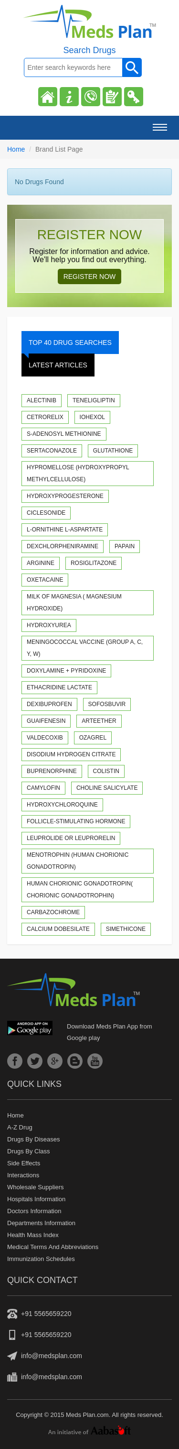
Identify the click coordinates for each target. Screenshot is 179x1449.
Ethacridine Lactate (59, 687)
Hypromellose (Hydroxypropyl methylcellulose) (78, 473)
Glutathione (113, 450)
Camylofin (43, 788)
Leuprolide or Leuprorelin (71, 838)
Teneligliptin (94, 400)
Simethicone (126, 929)
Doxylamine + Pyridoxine (66, 670)
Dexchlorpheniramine (62, 546)
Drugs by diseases (33, 1139)
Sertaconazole (52, 450)
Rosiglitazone (93, 563)
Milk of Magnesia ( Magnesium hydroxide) (74, 602)
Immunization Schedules (41, 1258)
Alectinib (41, 400)
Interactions (23, 1175)
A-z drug (19, 1127)
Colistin (106, 771)
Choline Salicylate (106, 788)
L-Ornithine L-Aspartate (65, 529)
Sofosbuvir (107, 704)
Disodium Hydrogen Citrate (71, 754)
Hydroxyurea (49, 625)
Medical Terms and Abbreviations (52, 1246)
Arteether (99, 721)
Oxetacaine (45, 579)
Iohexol (92, 417)
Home (16, 149)
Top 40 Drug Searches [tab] (66, 346)
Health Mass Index (33, 1235)
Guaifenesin (46, 721)
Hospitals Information (36, 1199)
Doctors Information (34, 1211)
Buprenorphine (52, 771)
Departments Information (41, 1223)
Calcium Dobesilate (58, 929)
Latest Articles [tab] (58, 365)
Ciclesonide (46, 512)
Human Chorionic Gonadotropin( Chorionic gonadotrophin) (80, 889)
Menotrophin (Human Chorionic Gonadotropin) (77, 861)
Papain (125, 546)
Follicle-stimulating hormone (76, 821)
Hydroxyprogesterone (65, 496)
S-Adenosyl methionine (64, 434)
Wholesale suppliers (35, 1187)
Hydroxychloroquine (62, 804)
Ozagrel (92, 737)
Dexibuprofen (49, 704)
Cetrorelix (45, 417)
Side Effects (23, 1163)
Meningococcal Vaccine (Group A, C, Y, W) (85, 648)
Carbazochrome (53, 912)
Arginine (40, 563)
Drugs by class (28, 1151)
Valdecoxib (45, 737)
